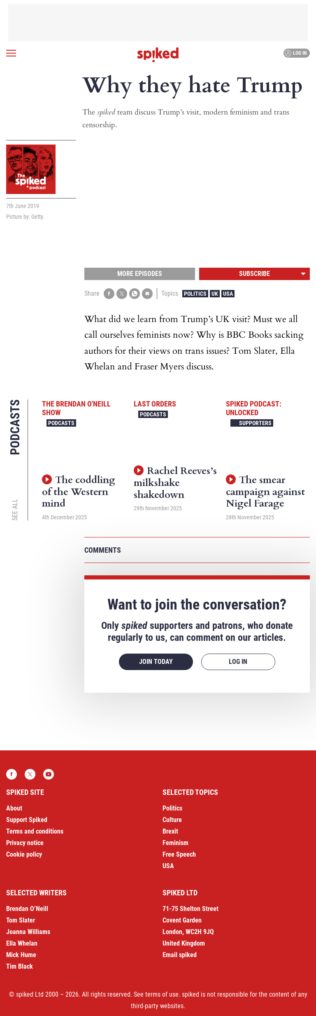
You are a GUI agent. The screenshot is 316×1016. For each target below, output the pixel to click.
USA (228, 293)
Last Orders (155, 403)
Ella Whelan (21, 943)
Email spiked (180, 955)
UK (214, 293)
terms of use (162, 994)
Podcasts (61, 423)
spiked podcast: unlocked (253, 408)
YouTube (48, 774)
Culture (172, 820)
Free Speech (179, 854)
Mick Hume (21, 955)
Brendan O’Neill (27, 909)
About (14, 808)
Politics (195, 293)
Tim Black (19, 966)
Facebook (11, 774)
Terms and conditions (34, 831)
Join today (156, 662)
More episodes (139, 274)
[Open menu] (11, 53)
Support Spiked (26, 820)
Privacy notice (25, 843)
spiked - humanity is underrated (158, 54)
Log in (296, 53)
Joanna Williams (28, 932)
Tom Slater (20, 920)
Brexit (170, 831)
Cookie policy (24, 854)
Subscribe (254, 274)
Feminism (175, 843)
